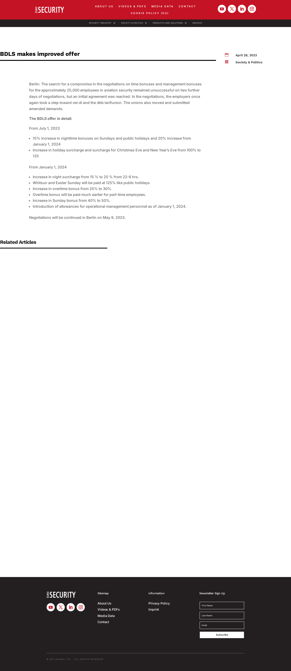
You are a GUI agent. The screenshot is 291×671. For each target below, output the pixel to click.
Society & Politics (132, 23)
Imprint (153, 609)
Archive (197, 23)
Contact (187, 6)
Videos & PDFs (132, 6)
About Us (104, 6)
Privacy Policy (159, 603)
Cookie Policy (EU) (150, 13)
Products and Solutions (168, 23)
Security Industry (100, 23)
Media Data (162, 6)
